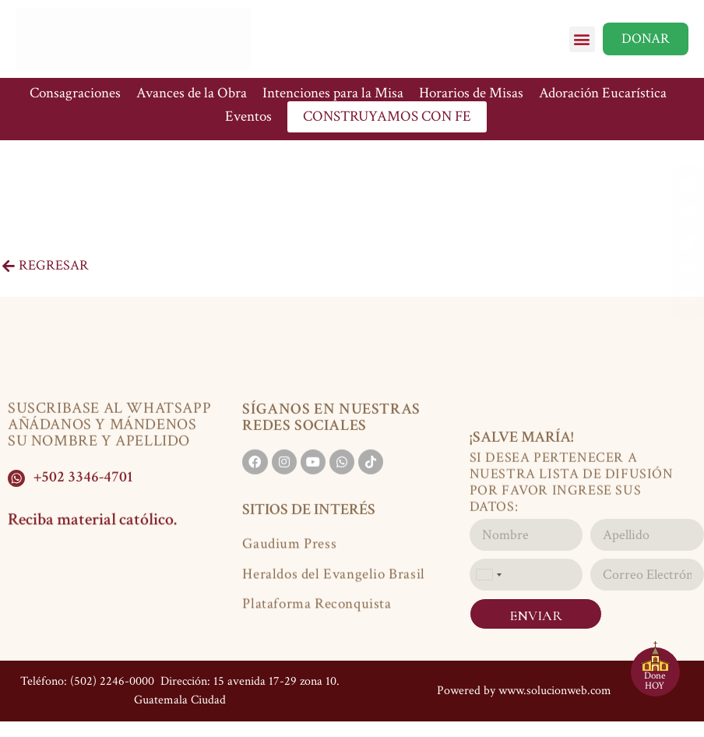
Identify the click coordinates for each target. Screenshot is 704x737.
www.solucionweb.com (554, 690)
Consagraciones (75, 93)
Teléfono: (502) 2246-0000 (87, 681)
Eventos (248, 116)
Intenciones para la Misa (332, 93)
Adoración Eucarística (603, 93)
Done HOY (654, 681)
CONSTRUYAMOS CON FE (387, 116)
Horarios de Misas (471, 93)
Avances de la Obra (191, 93)
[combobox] (488, 574)
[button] (582, 39)
